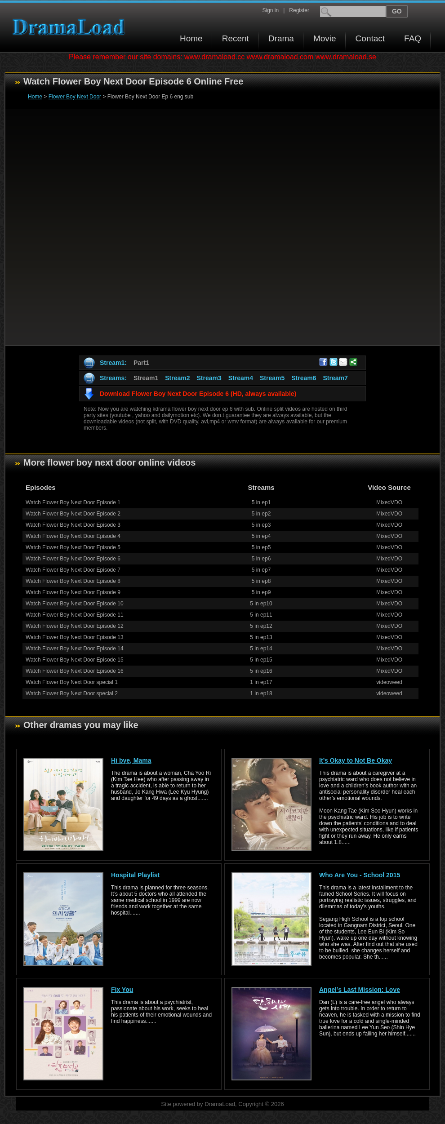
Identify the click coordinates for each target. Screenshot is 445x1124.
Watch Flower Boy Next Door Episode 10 (75, 603)
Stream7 (335, 378)
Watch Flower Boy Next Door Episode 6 (73, 558)
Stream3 (208, 378)
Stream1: (113, 362)
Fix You (122, 989)
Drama (281, 38)
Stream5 (272, 378)
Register (299, 10)
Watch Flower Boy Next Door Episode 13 (75, 637)
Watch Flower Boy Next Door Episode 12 (75, 626)
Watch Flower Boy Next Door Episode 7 (73, 570)
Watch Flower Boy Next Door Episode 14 (75, 648)
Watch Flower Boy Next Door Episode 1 (73, 502)
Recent (235, 38)
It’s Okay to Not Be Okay (355, 760)
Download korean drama (71, 27)
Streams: (113, 378)
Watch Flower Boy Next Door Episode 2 (73, 514)
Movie (324, 38)
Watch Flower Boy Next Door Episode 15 (75, 660)
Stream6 (303, 378)
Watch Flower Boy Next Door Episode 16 (75, 671)
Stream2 (177, 378)
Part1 (141, 362)
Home (191, 38)
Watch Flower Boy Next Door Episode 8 (73, 581)
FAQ (412, 38)
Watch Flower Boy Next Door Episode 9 (73, 592)
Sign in (270, 10)
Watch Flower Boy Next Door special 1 (72, 682)
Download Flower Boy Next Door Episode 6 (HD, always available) (198, 393)
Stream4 (240, 378)
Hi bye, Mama (131, 760)
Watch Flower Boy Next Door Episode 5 (73, 547)
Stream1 (146, 378)
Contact (370, 38)
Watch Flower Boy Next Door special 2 (72, 693)
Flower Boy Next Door (75, 96)
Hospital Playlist (135, 875)
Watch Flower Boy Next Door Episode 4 (73, 536)
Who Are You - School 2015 (359, 875)
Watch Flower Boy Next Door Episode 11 (75, 615)
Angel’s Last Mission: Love (359, 989)
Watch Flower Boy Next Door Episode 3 (73, 525)
